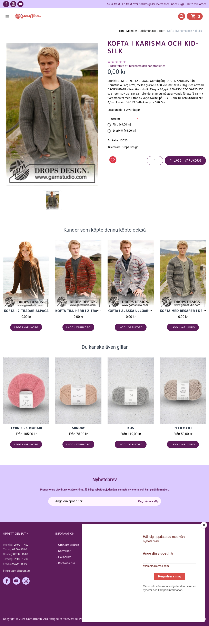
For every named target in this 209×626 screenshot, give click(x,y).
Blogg (114, 551)
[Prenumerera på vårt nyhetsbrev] (104, 501)
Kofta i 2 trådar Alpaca (26, 311)
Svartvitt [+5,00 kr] (124, 130)
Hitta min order (196, 4)
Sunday (78, 428)
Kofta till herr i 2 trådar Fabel (85, 311)
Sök (112, 544)
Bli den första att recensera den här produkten (137, 66)
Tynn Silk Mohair (26, 428)
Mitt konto (169, 544)
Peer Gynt (182, 428)
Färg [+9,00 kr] (121, 124)
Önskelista (169, 569)
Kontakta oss (66, 563)
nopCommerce (103, 618)
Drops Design (130, 147)
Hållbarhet (64, 557)
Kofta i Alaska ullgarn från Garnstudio (145, 311)
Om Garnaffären (68, 544)
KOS (130, 428)
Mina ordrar (170, 551)
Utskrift (115, 118)
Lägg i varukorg (185, 160)
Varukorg (169, 563)
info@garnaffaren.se (16, 570)
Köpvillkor (64, 551)
